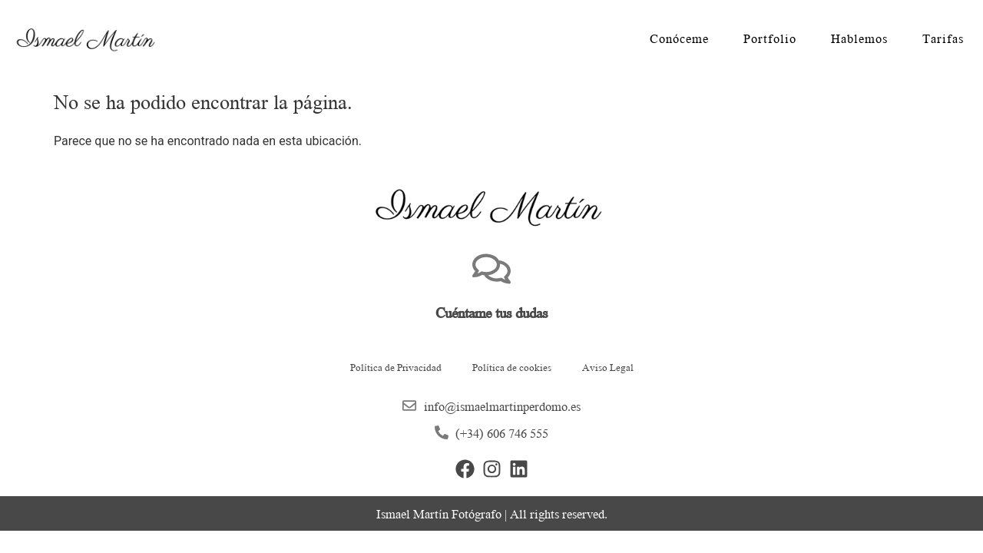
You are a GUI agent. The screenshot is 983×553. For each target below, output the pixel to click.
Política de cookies (511, 367)
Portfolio (769, 38)
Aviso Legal (608, 367)
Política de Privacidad (396, 367)
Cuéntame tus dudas (491, 312)
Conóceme (679, 38)
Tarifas (943, 38)
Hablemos (859, 38)
